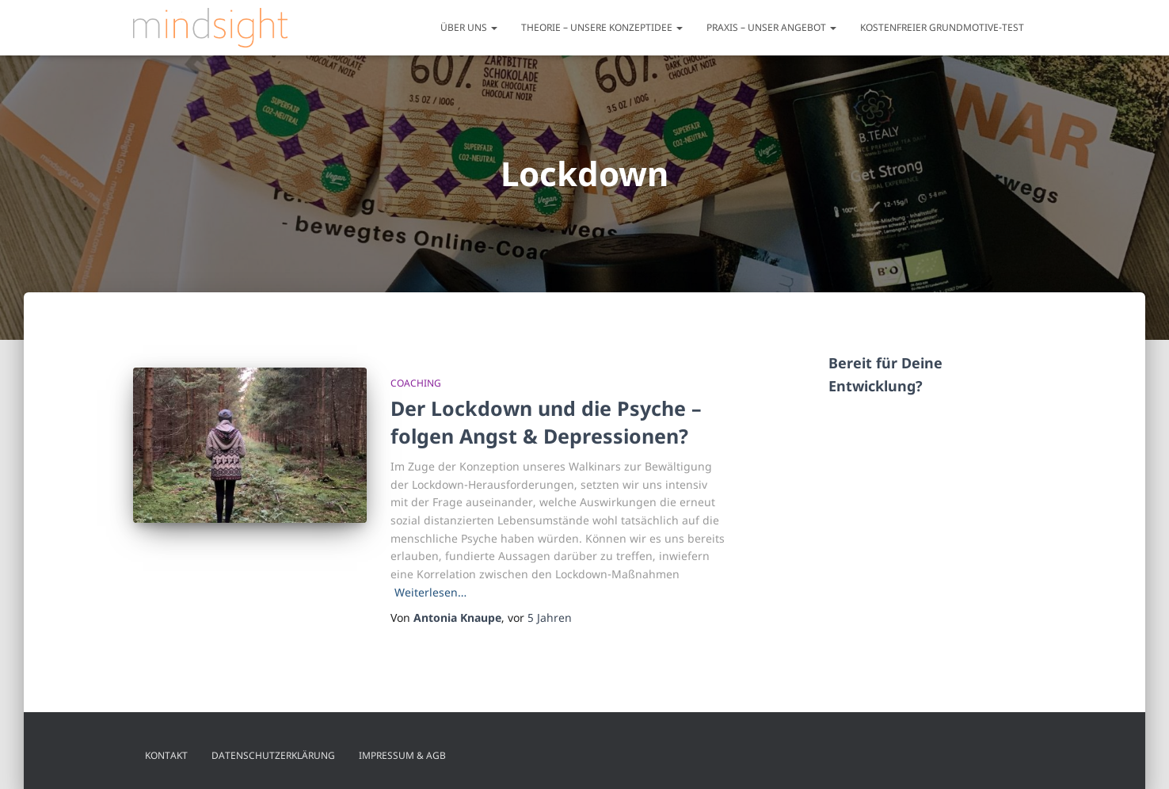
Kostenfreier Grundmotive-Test (942, 27)
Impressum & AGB (402, 755)
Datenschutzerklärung (273, 755)
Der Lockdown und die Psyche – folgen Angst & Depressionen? (546, 421)
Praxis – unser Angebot (771, 27)
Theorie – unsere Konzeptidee (602, 27)
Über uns (468, 27)
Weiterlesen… (430, 592)
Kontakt (166, 755)
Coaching (415, 383)
